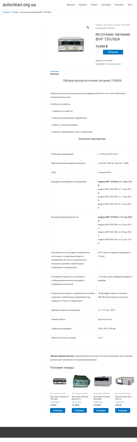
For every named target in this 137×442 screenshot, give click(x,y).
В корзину (113, 52)
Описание (54, 74)
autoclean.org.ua (20, 5)
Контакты (119, 5)
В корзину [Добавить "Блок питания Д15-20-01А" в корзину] (124, 413)
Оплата (94, 5)
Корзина (83, 5)
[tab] (54, 74)
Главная (99, 25)
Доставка (106, 5)
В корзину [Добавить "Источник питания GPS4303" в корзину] (102, 413)
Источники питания (112, 25)
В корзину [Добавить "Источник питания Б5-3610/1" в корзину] (81, 413)
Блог (130, 5)
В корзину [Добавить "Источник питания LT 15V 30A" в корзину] (59, 413)
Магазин (71, 5)
